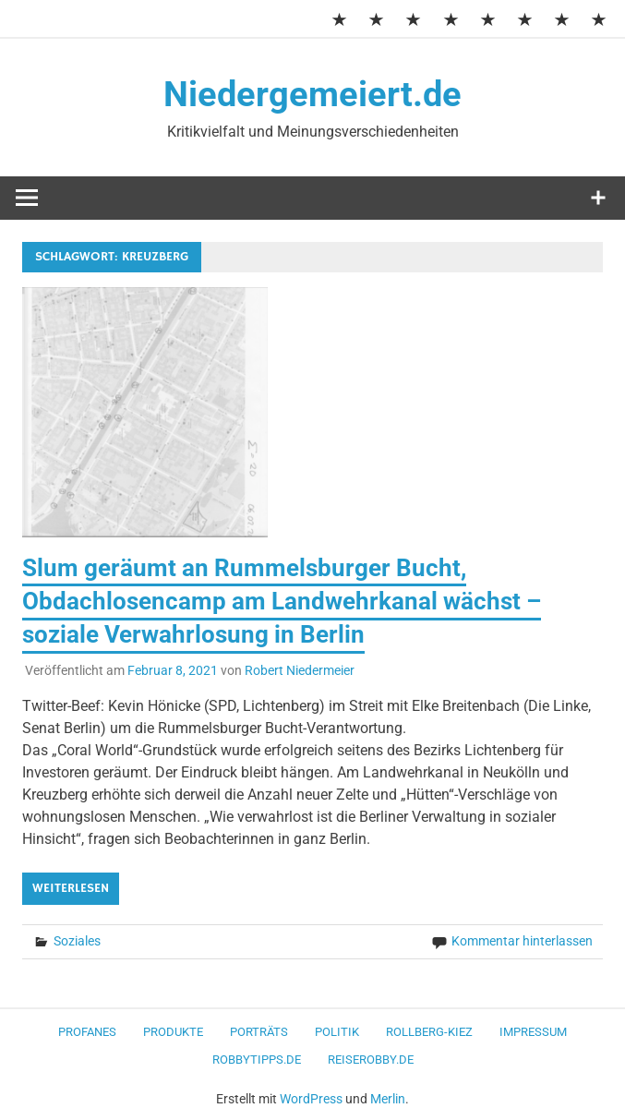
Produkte (173, 1032)
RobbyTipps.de (256, 1059)
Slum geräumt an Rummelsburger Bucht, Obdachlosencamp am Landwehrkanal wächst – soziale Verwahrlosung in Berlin (281, 601)
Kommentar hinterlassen (522, 940)
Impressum (533, 1032)
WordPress (311, 1098)
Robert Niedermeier (300, 670)
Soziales (77, 940)
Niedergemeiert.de (312, 94)
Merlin (387, 1098)
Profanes (87, 1032)
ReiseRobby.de (371, 1059)
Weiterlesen (70, 888)
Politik (337, 1032)
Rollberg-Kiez (429, 1032)
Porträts (259, 1032)
